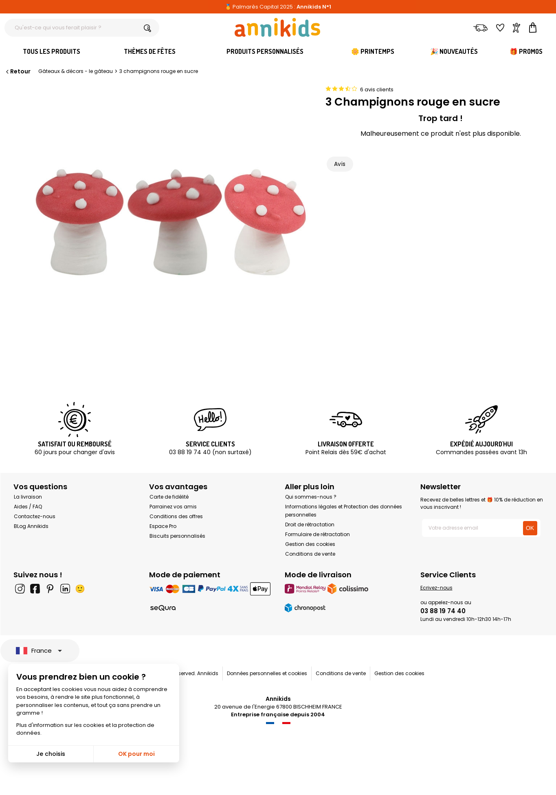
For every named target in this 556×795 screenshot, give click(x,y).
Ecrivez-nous (436, 587)
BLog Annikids (31, 526)
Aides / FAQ (28, 506)
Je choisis (50, 754)
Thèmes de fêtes (150, 51)
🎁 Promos (526, 51)
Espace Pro (162, 526)
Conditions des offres (176, 516)
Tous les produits (51, 51)
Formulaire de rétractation (317, 534)
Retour (17, 71)
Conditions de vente (310, 553)
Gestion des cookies (310, 544)
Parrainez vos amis (173, 506)
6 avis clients (376, 89)
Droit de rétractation (309, 524)
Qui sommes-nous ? (310, 496)
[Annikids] (277, 27)
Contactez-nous (34, 516)
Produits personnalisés (264, 51)
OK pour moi (136, 754)
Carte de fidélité (169, 496)
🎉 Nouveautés (454, 51)
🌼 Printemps (372, 51)
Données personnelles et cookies (267, 673)
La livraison (28, 496)
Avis (340, 164)
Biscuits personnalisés (177, 535)
